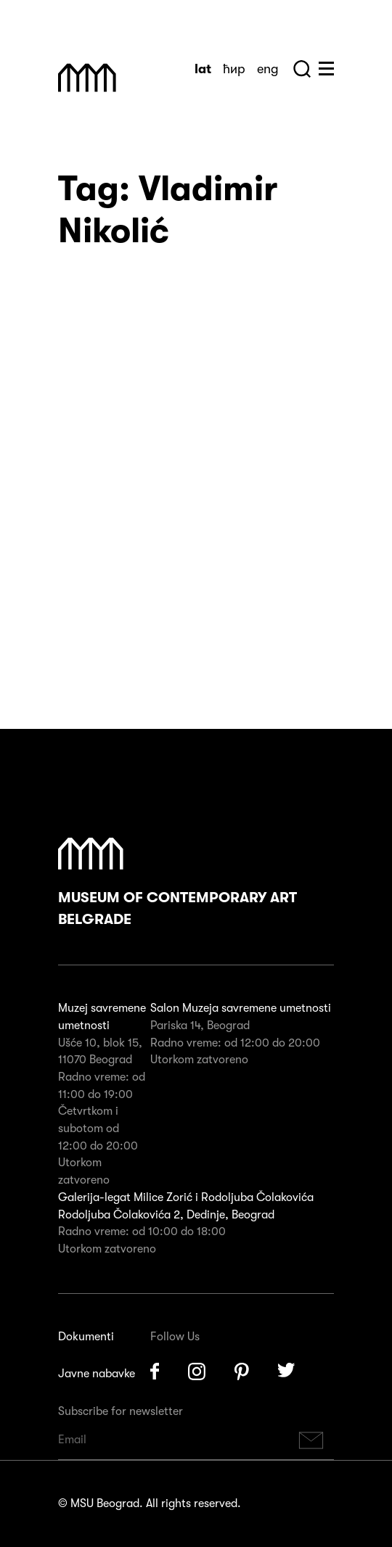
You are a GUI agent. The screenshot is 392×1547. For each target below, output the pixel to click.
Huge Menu (326, 68)
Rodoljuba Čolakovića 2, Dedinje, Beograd (166, 1214)
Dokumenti (86, 1336)
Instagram (196, 1371)
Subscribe (311, 1440)
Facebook (154, 1371)
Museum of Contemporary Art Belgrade (177, 883)
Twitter (286, 1371)
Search (302, 69)
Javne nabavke (96, 1373)
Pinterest (241, 1371)
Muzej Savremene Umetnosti (87, 77)
